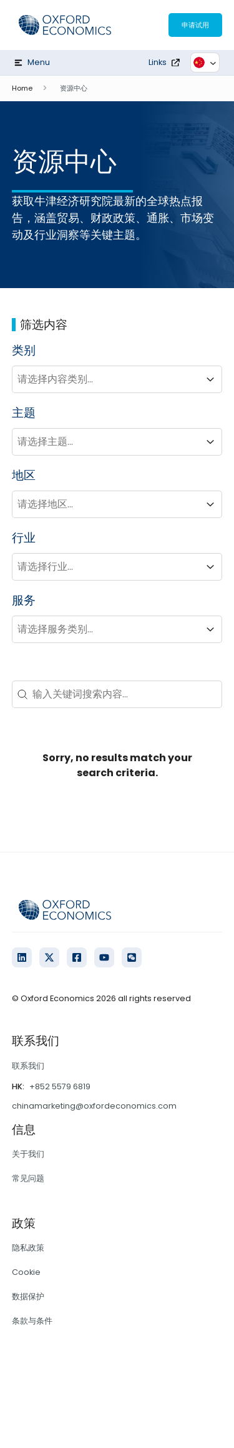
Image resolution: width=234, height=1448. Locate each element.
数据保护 (28, 1296)
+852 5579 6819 (59, 1086)
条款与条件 (32, 1321)
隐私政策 (28, 1247)
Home (22, 88)
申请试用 (195, 25)
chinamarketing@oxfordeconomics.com (94, 1106)
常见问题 (28, 1178)
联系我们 (28, 1066)
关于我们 (28, 1154)
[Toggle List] (210, 379)
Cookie (26, 1272)
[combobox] (106, 379)
